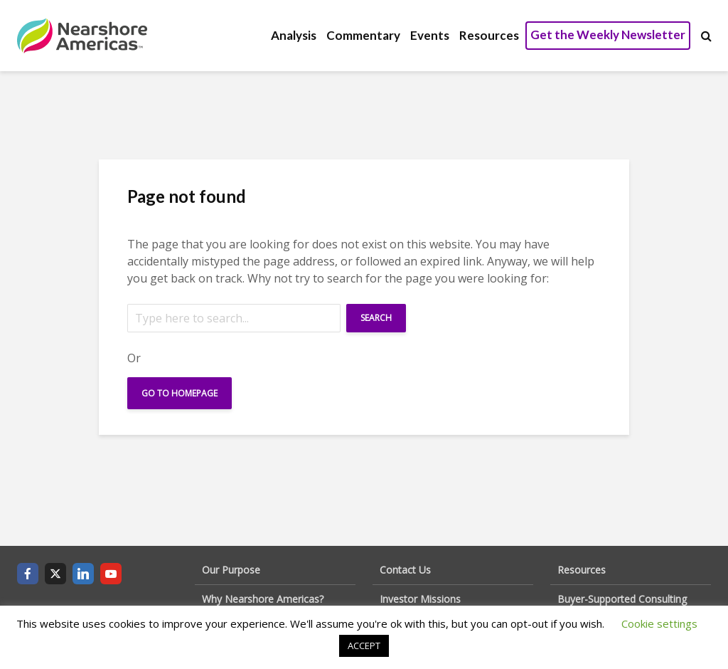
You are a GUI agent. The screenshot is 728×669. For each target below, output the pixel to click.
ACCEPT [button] (364, 645)
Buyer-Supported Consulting (622, 599)
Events (429, 35)
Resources (489, 35)
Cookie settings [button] (659, 623)
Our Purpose (231, 569)
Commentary (363, 35)
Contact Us (405, 569)
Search (376, 318)
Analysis (293, 35)
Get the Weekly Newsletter (607, 34)
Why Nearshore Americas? (262, 599)
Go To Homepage (179, 393)
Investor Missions (420, 599)
